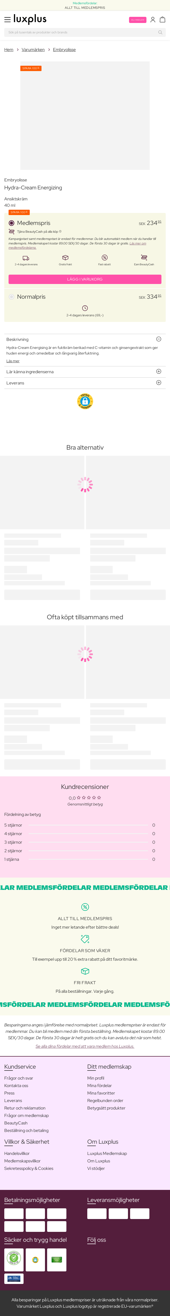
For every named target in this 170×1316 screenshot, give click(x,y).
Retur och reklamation (25, 1108)
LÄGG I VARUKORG (85, 279)
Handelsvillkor (17, 1153)
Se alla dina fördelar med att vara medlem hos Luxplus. (85, 1046)
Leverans (13, 1100)
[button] (85, 401)
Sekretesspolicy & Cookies (28, 1168)
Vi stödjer (96, 1168)
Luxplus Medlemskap (107, 1153)
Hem (8, 49)
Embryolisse (64, 49)
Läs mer (13, 361)
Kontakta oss (16, 1085)
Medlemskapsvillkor (22, 1161)
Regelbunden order (105, 1100)
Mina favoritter (101, 1093)
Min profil (95, 1078)
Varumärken (33, 49)
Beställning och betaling (26, 1130)
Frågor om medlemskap (26, 1115)
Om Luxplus (98, 1161)
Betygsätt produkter (106, 1108)
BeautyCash (16, 1123)
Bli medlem (137, 20)
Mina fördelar (99, 1085)
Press (9, 1093)
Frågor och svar (18, 1078)
